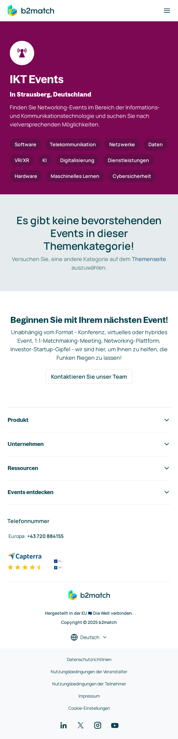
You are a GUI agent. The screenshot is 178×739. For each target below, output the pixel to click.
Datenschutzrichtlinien (89, 659)
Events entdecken (89, 492)
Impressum (89, 696)
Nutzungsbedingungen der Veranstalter (89, 671)
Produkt (89, 420)
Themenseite (149, 259)
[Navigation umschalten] (167, 10)
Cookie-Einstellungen (89, 708)
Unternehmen (89, 444)
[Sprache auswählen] (89, 637)
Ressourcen (89, 468)
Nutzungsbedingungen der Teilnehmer (89, 684)
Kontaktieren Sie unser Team (89, 376)
